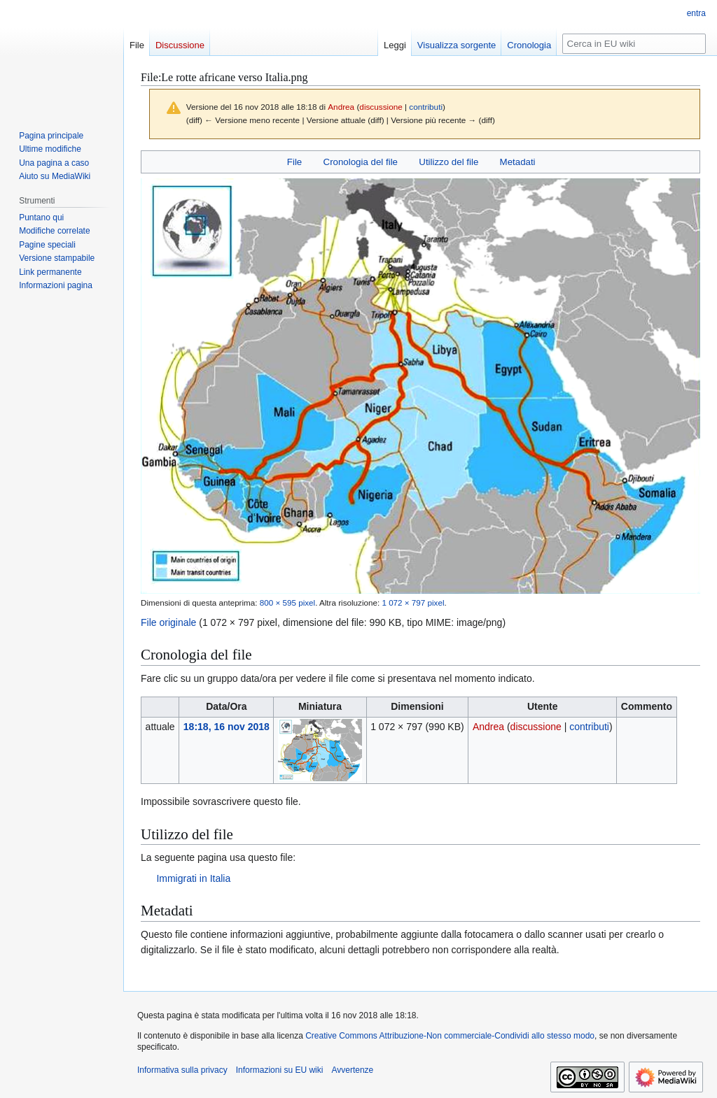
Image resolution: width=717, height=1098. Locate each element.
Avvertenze (352, 1070)
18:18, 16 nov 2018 (226, 726)
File (294, 162)
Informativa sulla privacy (182, 1070)
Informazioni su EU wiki (279, 1070)
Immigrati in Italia (193, 878)
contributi (426, 106)
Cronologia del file (360, 162)
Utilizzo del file (448, 162)
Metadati (518, 162)
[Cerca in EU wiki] (634, 44)
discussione (380, 106)
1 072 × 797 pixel (413, 602)
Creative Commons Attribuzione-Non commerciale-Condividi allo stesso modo (449, 1036)
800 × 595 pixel (287, 602)
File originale (168, 622)
